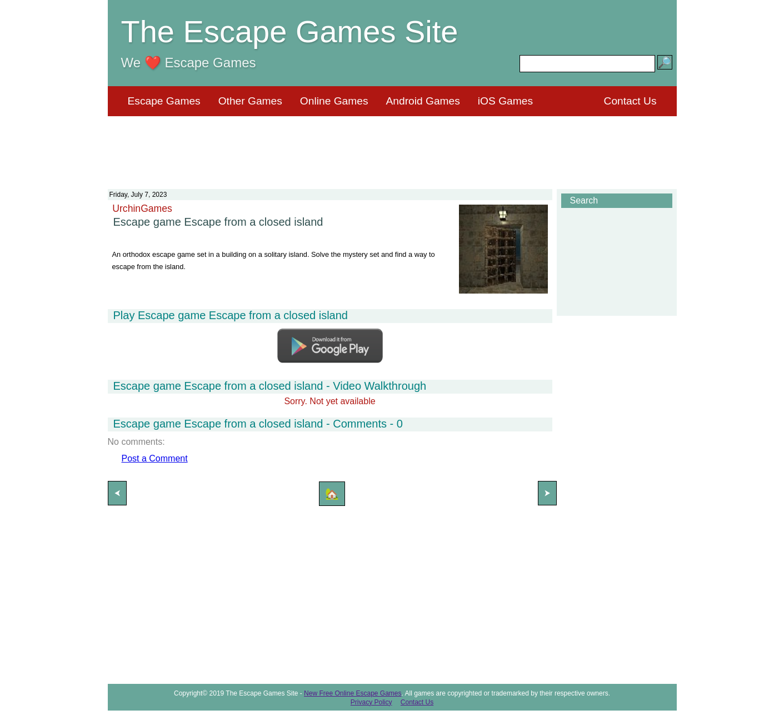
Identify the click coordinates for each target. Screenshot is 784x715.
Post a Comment (155, 458)
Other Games (250, 101)
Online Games (334, 101)
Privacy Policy (371, 702)
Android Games (423, 101)
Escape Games (164, 101)
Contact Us (630, 101)
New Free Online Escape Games (352, 693)
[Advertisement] (392, 146)
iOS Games (505, 101)
